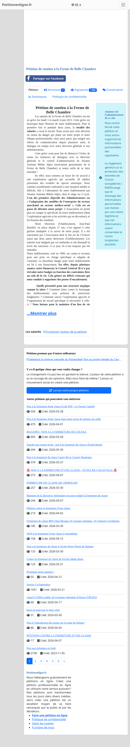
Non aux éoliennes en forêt (41, 648)
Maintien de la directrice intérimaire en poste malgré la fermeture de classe (67, 495)
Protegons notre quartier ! (40, 571)
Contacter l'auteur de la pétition (65, 332)
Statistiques (37, 97)
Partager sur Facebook (45, 78)
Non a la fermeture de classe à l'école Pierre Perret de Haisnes (60, 546)
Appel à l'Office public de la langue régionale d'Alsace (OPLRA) (62, 597)
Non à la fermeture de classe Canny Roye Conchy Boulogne (59, 457)
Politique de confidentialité (69, 97)
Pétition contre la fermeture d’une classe (48, 508)
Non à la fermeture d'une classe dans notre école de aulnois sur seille (64, 419)
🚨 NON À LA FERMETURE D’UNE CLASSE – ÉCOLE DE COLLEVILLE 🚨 (72, 470)
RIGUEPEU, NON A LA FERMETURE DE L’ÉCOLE (56, 431)
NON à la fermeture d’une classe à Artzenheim (52, 533)
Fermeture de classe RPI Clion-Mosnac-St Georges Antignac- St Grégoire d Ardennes (73, 521)
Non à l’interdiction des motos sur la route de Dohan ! (56, 622)
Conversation (113, 90)
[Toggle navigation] (123, 4)
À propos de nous (43, 727)
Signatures (84, 90)
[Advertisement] (76, 38)
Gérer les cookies (43, 723)
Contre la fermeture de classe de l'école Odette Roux (55, 559)
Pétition (33, 90)
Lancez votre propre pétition (69, 390)
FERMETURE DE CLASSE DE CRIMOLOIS (52, 482)
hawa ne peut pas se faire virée (43, 610)
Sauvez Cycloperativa (38, 584)
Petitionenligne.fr (17, 4)
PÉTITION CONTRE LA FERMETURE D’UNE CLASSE (59, 635)
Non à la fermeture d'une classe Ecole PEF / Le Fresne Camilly (61, 406)
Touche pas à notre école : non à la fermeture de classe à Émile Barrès (64, 444)
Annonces (54, 90)
